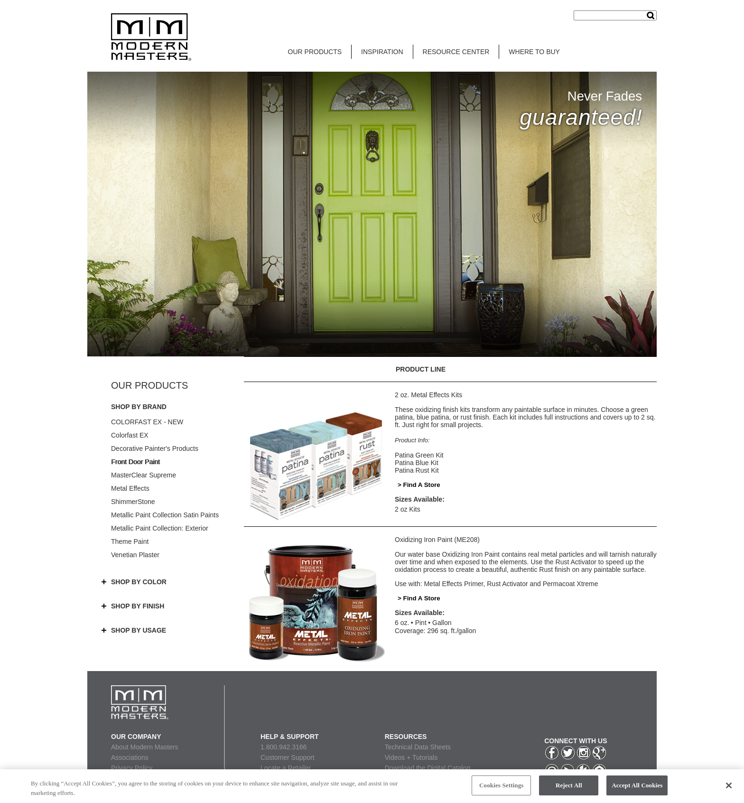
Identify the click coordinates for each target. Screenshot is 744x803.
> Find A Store (419, 484)
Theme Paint (130, 541)
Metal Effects (130, 488)
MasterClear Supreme (143, 475)
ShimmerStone (133, 501)
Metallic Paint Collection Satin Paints (165, 515)
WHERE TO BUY (534, 52)
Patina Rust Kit (417, 470)
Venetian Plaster (135, 555)
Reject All (569, 790)
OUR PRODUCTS (315, 52)
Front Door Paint (135, 462)
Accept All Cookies (637, 790)
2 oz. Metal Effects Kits (428, 395)
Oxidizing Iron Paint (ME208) (437, 539)
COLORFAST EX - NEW (147, 422)
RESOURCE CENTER (456, 52)
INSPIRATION (382, 52)
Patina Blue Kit (416, 463)
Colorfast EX (130, 435)
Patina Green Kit (419, 455)
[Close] (728, 789)
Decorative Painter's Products (154, 448)
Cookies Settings (501, 790)
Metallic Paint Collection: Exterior (159, 528)
